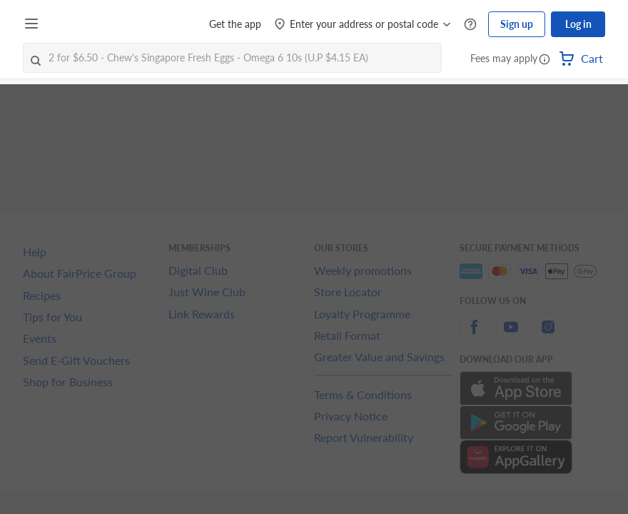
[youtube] (511, 335)
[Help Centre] (470, 24)
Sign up (516, 24)
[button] (544, 60)
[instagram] (548, 335)
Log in (578, 24)
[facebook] (474, 335)
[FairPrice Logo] (85, 24)
